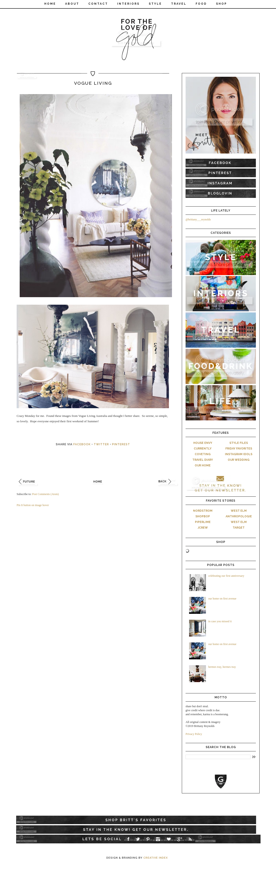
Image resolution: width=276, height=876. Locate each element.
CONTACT (98, 3)
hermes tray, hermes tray (222, 667)
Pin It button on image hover (33, 505)
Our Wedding (239, 459)
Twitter (101, 444)
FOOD (201, 3)
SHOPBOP (202, 516)
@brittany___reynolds (198, 219)
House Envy (202, 443)
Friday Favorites (238, 448)
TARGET (239, 527)
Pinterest (121, 444)
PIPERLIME (203, 522)
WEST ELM (239, 510)
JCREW (203, 527)
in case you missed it (220, 621)
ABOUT (72, 3)
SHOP (221, 3)
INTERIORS (128, 3)
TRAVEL (178, 3)
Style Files (238, 443)
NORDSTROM (203, 510)
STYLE (155, 3)
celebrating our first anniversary (226, 575)
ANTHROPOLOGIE (239, 516)
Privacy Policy (194, 734)
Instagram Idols (238, 454)
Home (50, 3)
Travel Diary (202, 459)
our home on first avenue (222, 598)
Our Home (203, 465)
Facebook (82, 444)
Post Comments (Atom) (45, 494)
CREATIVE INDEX (155, 857)
